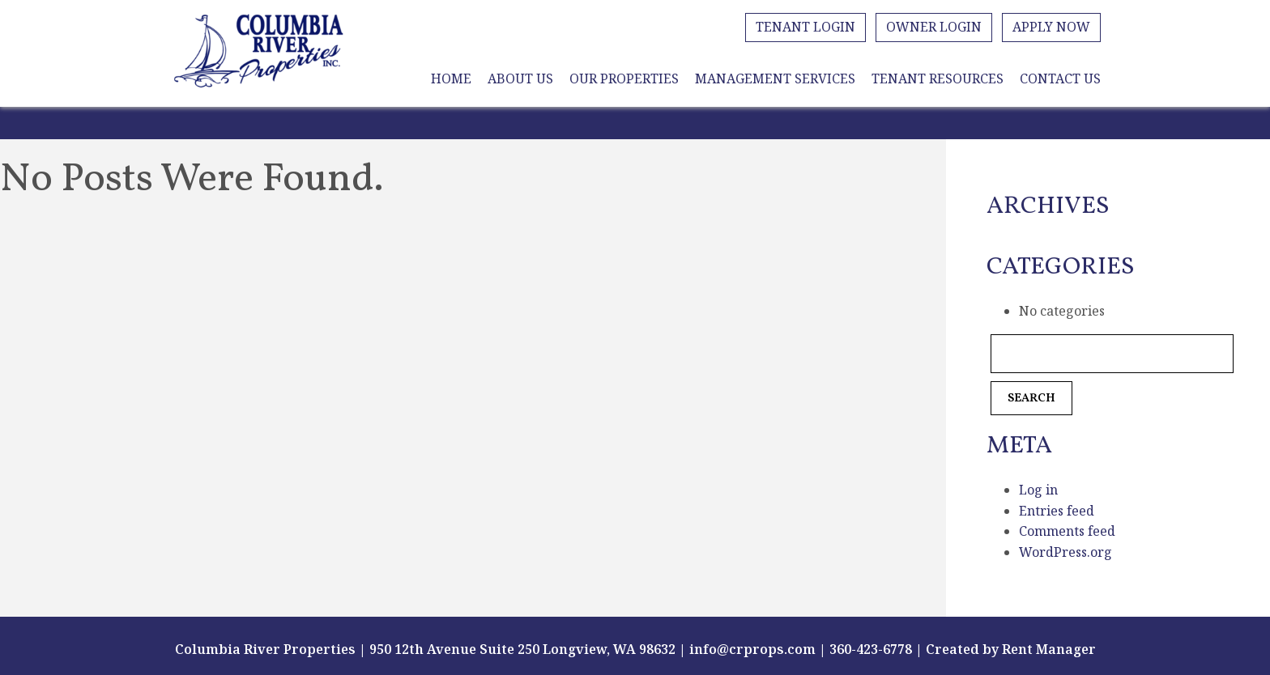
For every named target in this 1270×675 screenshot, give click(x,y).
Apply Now (1051, 27)
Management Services (775, 78)
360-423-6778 (870, 649)
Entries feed (1056, 511)
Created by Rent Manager (1009, 649)
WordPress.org (1065, 552)
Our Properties (624, 78)
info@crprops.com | (757, 649)
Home (451, 78)
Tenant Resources (938, 78)
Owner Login (934, 27)
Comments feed (1067, 531)
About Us (520, 78)
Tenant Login (805, 27)
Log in (1038, 490)
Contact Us (1060, 78)
